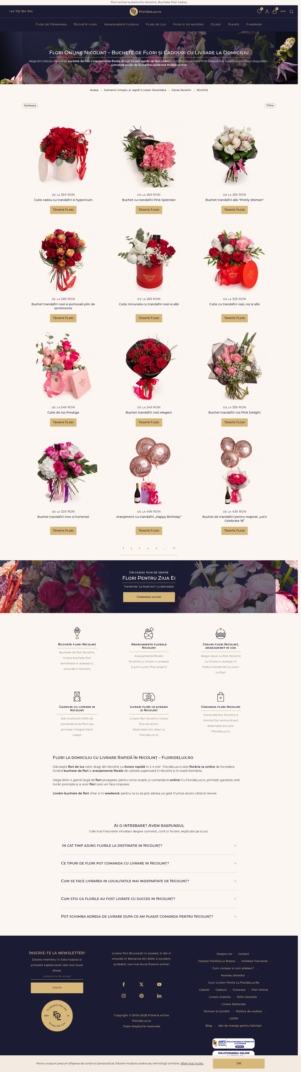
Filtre (270, 105)
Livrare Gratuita (220, 997)
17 (174, 548)
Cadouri (221, 990)
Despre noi (225, 954)
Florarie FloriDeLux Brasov (217, 961)
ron (283, 11)
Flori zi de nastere (188, 24)
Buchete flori (85, 24)
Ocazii (216, 24)
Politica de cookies (249, 1011)
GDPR (234, 1018)
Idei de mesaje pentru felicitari (240, 1026)
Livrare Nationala (234, 1004)
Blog (209, 1026)
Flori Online (260, 990)
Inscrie (57, 987)
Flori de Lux (156, 24)
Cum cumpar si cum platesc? (233, 968)
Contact (244, 954)
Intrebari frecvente (254, 961)
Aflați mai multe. (192, 1063)
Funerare (254, 24)
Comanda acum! (149, 597)
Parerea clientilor (233, 975)
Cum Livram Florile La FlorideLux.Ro (233, 982)
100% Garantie (247, 997)
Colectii (204, 990)
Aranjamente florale (121, 24)
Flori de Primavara (51, 24)
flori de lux (145, 11)
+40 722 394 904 (21, 11)
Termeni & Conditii (217, 1011)
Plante (233, 24)
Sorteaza (30, 105)
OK (239, 1063)
